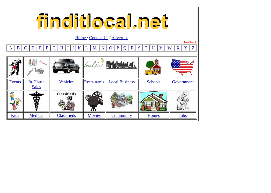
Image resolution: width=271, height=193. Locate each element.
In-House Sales (36, 84)
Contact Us (98, 37)
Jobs (183, 115)
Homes (154, 115)
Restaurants (94, 82)
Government (183, 82)
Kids (15, 115)
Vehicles (66, 82)
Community (121, 115)
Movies (94, 115)
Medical (36, 115)
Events (15, 82)
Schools (154, 82)
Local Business (122, 82)
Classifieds (66, 115)
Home (81, 37)
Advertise (120, 37)
